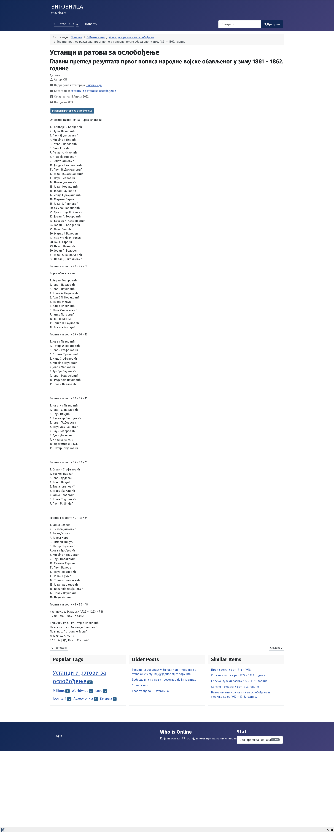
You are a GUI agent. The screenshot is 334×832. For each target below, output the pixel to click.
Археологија (83, 698)
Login (58, 736)
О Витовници (64, 24)
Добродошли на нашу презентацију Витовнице (164, 679)
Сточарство (139, 685)
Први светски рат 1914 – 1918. (231, 669)
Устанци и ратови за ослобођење (93, 91)
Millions (59, 691)
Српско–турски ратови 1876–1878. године (239, 681)
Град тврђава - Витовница (150, 691)
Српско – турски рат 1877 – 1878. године (238, 675)
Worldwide (80, 691)
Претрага (272, 24)
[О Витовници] (76, 24)
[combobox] (239, 24)
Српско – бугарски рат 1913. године (235, 686)
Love (98, 691)
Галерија (106, 698)
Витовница (94, 85)
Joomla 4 (59, 698)
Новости (91, 24)
